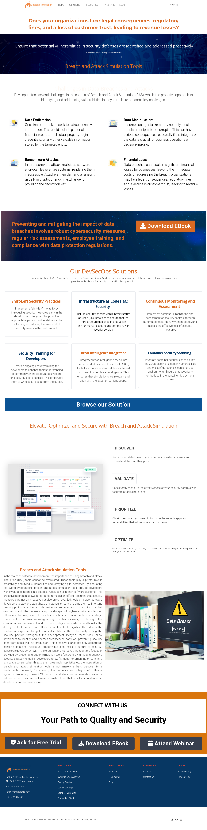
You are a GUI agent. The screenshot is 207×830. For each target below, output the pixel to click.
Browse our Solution (103, 404)
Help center (114, 777)
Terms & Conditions (70, 819)
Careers (147, 771)
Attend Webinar (171, 743)
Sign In (174, 5)
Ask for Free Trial (36, 743)
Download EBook (165, 226)
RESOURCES (93, 5)
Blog (111, 782)
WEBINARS (110, 5)
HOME (61, 5)
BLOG (122, 5)
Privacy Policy (184, 771)
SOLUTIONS (75, 5)
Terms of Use (184, 777)
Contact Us (148, 777)
